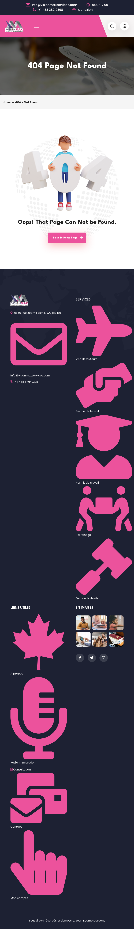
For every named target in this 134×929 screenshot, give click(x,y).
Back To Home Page (65, 238)
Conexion (85, 10)
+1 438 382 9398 (50, 10)
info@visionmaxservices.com (54, 5)
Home (7, 102)
